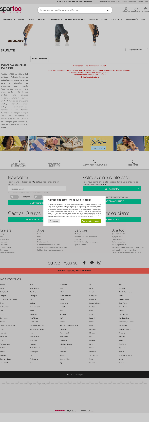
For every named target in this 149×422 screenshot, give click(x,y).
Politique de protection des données (81, 216)
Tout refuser (54, 221)
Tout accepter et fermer (90, 221)
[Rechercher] (108, 10)
